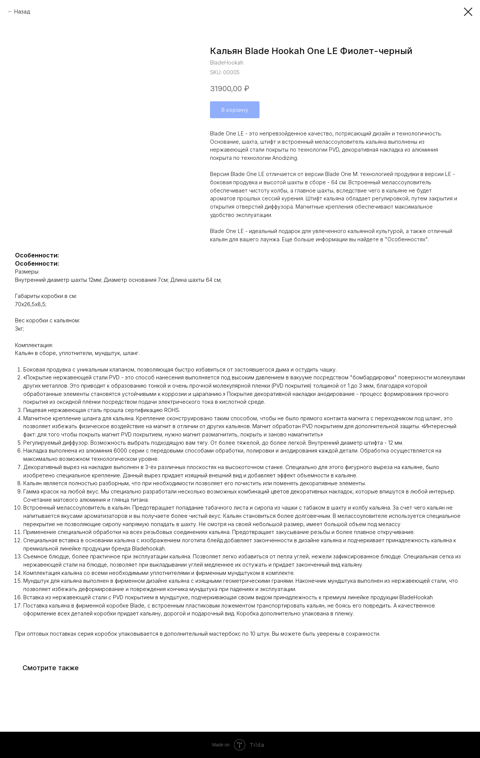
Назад (22, 11)
